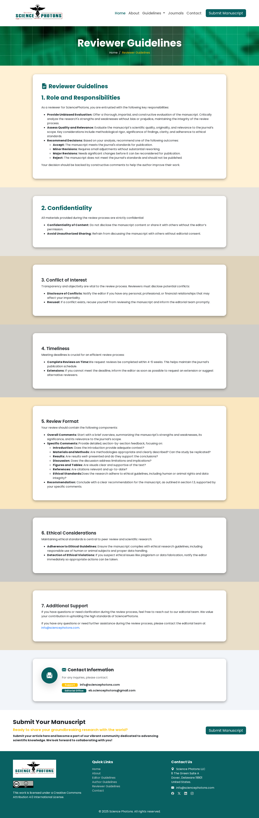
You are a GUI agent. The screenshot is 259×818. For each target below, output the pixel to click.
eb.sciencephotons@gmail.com (111, 690)
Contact (194, 13)
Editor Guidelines (103, 778)
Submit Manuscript (226, 13)
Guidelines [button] (152, 13)
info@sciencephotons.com (60, 628)
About (133, 13)
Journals (176, 13)
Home (120, 13)
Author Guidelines (104, 782)
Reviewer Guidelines (106, 786)
